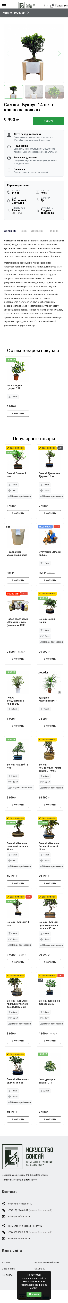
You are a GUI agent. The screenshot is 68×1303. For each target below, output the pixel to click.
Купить (49, 121)
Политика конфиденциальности (19, 1179)
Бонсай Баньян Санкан (47, 620)
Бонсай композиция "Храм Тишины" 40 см (50, 767)
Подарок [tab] (52, 230)
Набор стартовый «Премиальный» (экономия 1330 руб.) (17, 622)
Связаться (61, 5)
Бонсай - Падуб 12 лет (17, 766)
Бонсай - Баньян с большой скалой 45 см (49, 846)
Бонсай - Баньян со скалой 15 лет (18, 1081)
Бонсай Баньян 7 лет (16, 475)
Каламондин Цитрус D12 (14, 387)
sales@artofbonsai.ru (19, 1216)
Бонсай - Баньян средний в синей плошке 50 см (48, 925)
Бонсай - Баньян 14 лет (18, 923)
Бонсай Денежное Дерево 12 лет (49, 475)
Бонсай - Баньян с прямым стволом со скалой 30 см (17, 1003)
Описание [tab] (10, 230)
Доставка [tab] (37, 230)
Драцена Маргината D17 (48, 699)
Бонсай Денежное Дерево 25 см (49, 1002)
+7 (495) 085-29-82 (18, 1232)
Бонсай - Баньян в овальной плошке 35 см (17, 846)
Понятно (34, 1294)
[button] (59, 53)
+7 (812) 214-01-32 (18, 1210)
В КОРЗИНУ (18, 413)
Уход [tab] (24, 230)
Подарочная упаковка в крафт (17, 553)
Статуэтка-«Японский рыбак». (50, 553)
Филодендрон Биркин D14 (47, 1081)
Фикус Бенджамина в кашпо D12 (15, 700)
